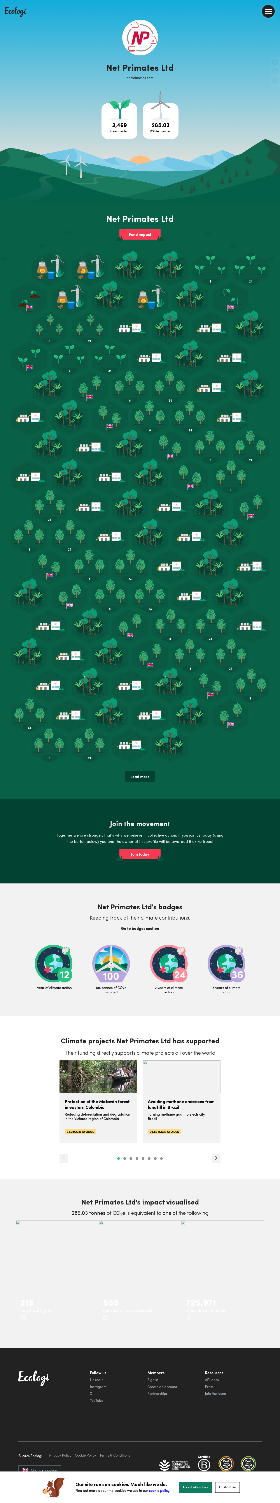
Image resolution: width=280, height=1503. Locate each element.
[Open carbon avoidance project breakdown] (160, 121)
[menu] (268, 11)
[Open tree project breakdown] (119, 121)
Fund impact (140, 234)
